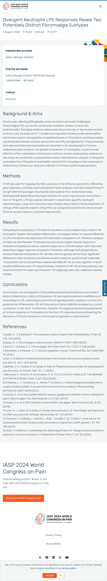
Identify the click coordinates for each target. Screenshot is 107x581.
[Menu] (100, 6)
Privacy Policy (53, 535)
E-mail (30, 80)
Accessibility (53, 543)
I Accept (49, 575)
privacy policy (69, 568)
